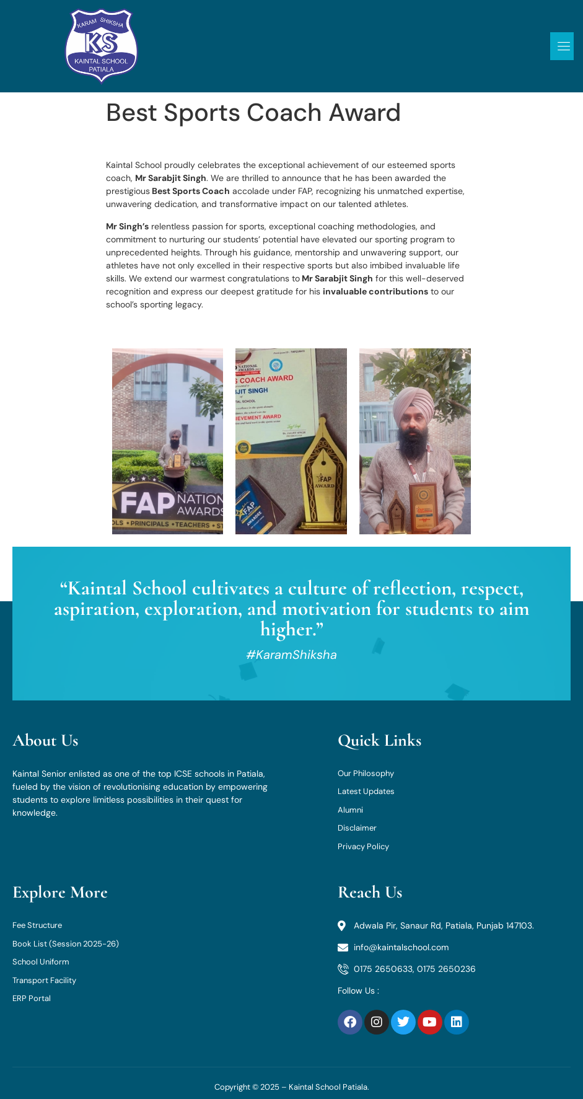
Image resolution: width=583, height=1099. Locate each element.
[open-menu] (562, 46)
